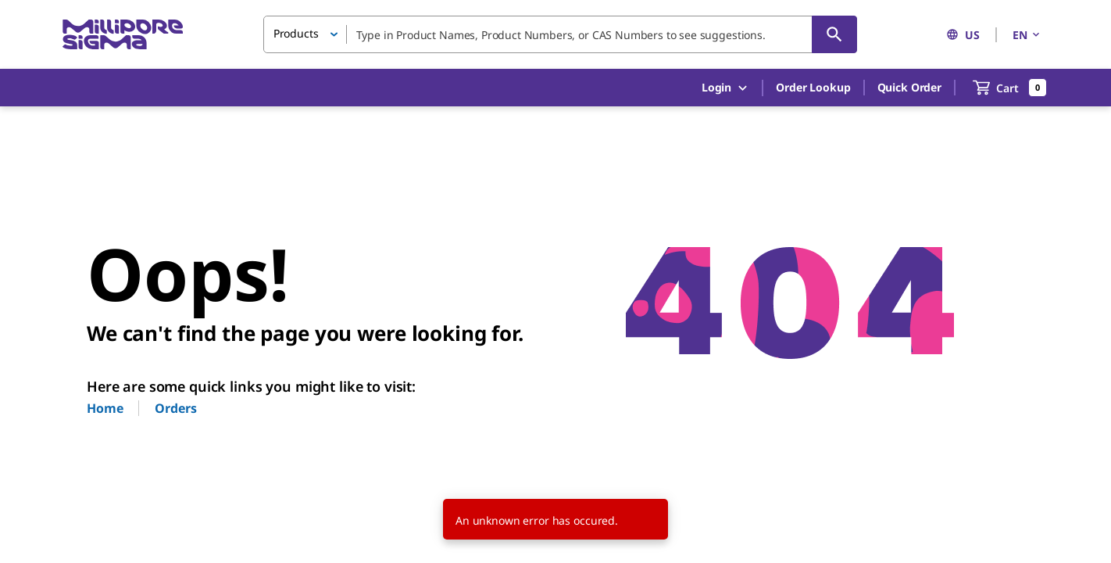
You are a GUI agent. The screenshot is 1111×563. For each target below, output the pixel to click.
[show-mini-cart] (1009, 88)
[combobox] (560, 34)
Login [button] (725, 88)
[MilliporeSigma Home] (123, 35)
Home (105, 408)
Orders (175, 408)
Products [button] (296, 33)
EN (1027, 34)
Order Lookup (813, 87)
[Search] (834, 34)
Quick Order (909, 87)
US (963, 34)
